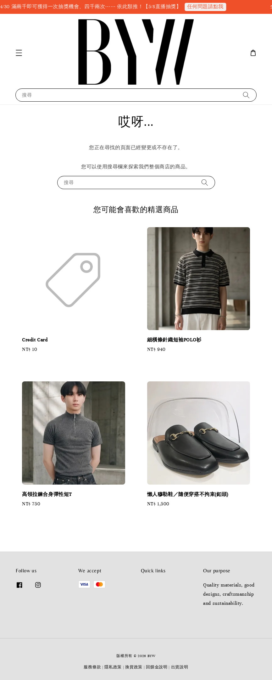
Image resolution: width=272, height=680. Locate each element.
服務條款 (92, 667)
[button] (19, 53)
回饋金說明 (157, 667)
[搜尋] (246, 95)
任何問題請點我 (208, 6)
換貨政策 (133, 667)
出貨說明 (179, 667)
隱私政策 (113, 667)
